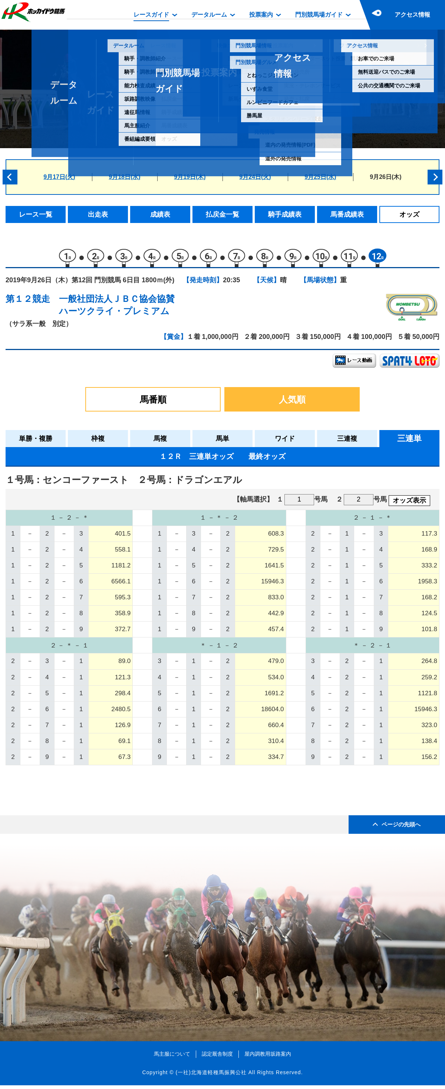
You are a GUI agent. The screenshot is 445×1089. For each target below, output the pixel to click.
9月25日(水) (320, 177)
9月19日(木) (189, 177)
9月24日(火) (255, 177)
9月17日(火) (59, 177)
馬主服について (172, 1057)
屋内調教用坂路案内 (267, 1057)
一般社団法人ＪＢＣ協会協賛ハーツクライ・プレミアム (117, 308)
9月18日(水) (124, 177)
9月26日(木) (385, 177)
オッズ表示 (409, 504)
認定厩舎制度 (217, 1057)
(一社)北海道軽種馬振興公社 (210, 1076)
